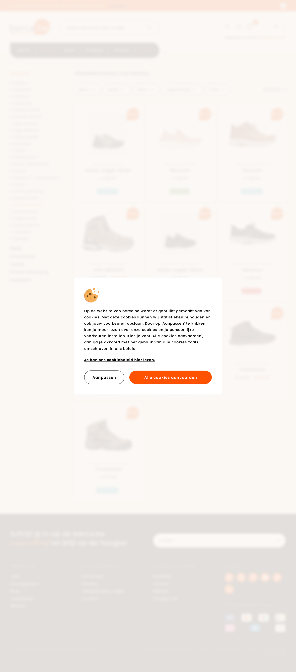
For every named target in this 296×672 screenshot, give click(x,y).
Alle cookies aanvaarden (170, 377)
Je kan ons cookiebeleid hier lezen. (119, 359)
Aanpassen (104, 377)
